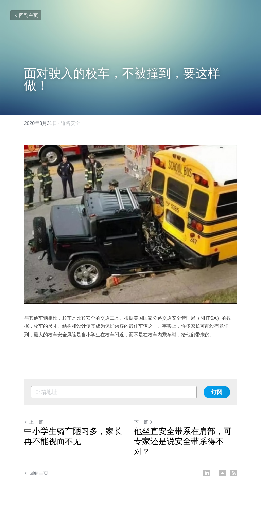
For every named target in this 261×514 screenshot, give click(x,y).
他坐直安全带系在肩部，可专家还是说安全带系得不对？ (183, 441)
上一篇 (33, 422)
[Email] (222, 473)
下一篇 (143, 422)
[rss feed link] (233, 473)
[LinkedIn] (206, 473)
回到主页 (26, 15)
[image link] (130, 224)
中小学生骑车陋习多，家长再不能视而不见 (73, 436)
